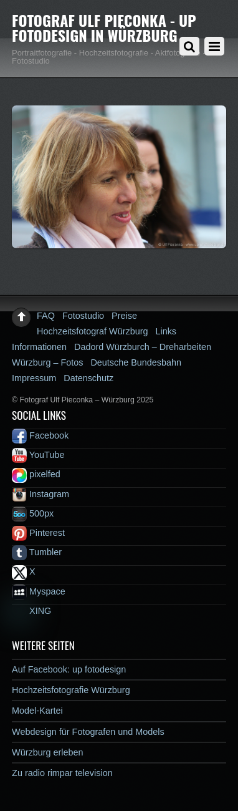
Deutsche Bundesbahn (135, 362)
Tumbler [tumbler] (37, 552)
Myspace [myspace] (38, 591)
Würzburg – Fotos (47, 362)
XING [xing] (31, 611)
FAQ (46, 316)
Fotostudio (83, 316)
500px (33, 513)
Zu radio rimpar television (62, 773)
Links (165, 331)
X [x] (24, 571)
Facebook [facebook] (40, 435)
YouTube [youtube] (38, 455)
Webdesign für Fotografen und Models (88, 732)
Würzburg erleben (47, 752)
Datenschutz (88, 378)
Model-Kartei (37, 711)
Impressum (34, 378)
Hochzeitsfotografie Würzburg (71, 690)
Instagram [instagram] (40, 494)
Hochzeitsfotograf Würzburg (92, 331)
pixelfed (36, 474)
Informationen (39, 347)
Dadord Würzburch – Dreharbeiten (142, 347)
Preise (124, 316)
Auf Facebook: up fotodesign (69, 669)
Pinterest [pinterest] (38, 533)
